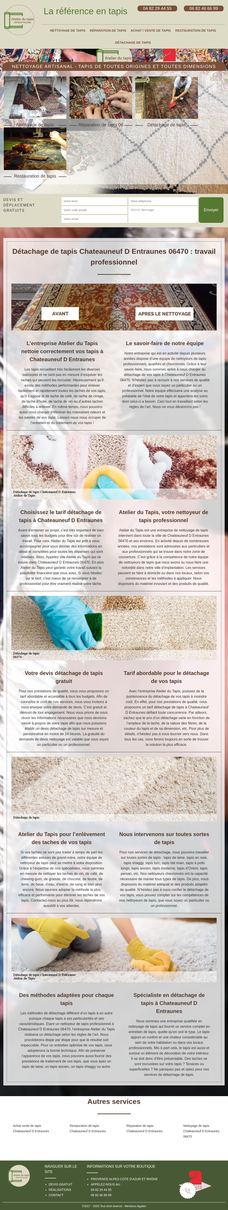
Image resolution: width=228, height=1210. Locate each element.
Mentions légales (135, 1206)
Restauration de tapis (195, 30)
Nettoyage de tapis (67, 30)
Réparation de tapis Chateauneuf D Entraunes (145, 1128)
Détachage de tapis (133, 42)
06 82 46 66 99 (101, 1195)
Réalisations (60, 1190)
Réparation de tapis (108, 30)
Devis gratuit (60, 1184)
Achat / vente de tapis (151, 30)
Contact (56, 1195)
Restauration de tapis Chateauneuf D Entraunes (88, 1128)
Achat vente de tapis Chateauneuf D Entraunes (31, 1128)
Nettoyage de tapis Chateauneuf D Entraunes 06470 (201, 1131)
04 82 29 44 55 (101, 1190)
